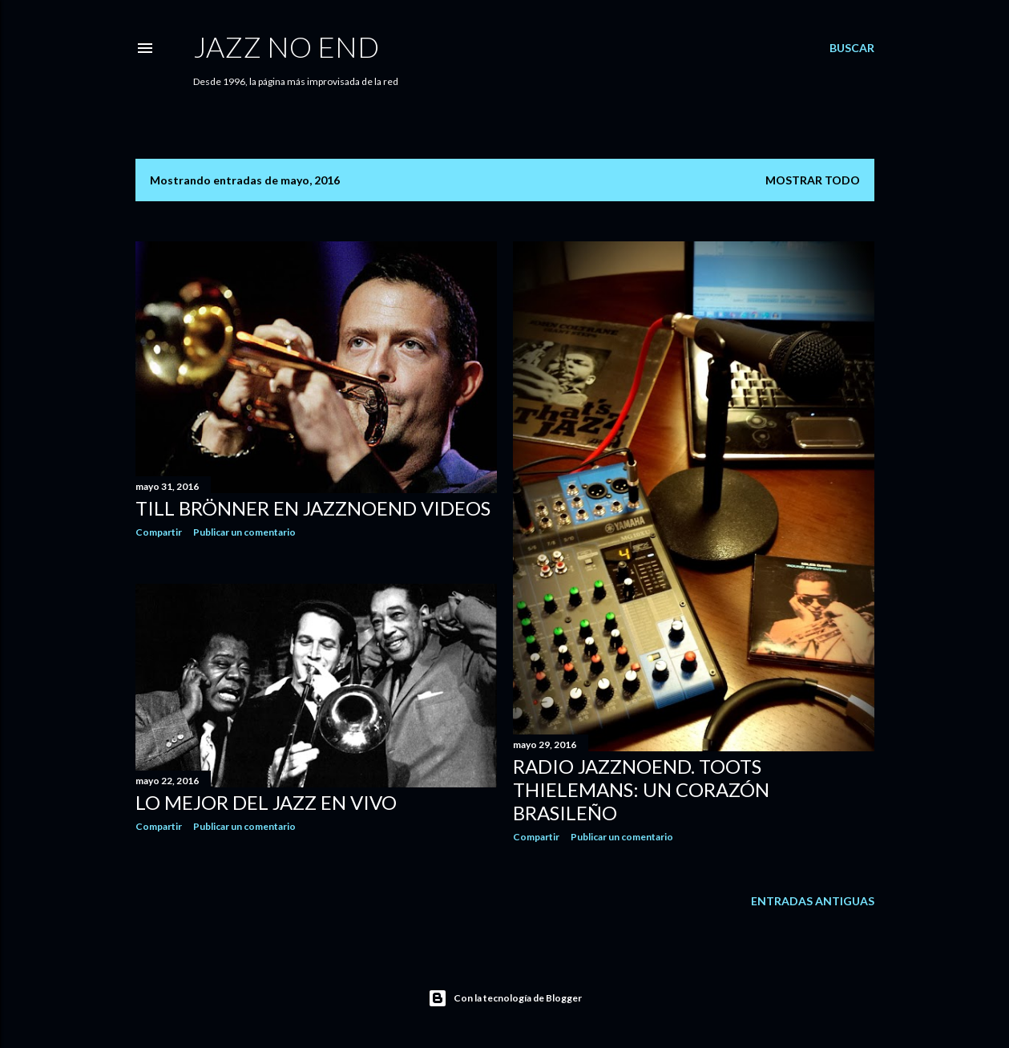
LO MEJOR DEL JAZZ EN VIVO (266, 802)
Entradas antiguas (812, 901)
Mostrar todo (812, 180)
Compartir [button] (158, 532)
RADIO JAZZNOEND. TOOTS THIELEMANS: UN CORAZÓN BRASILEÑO (641, 789)
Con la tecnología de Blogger (505, 998)
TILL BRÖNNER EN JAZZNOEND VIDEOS (312, 508)
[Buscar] (851, 48)
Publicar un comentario (244, 532)
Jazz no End (286, 46)
